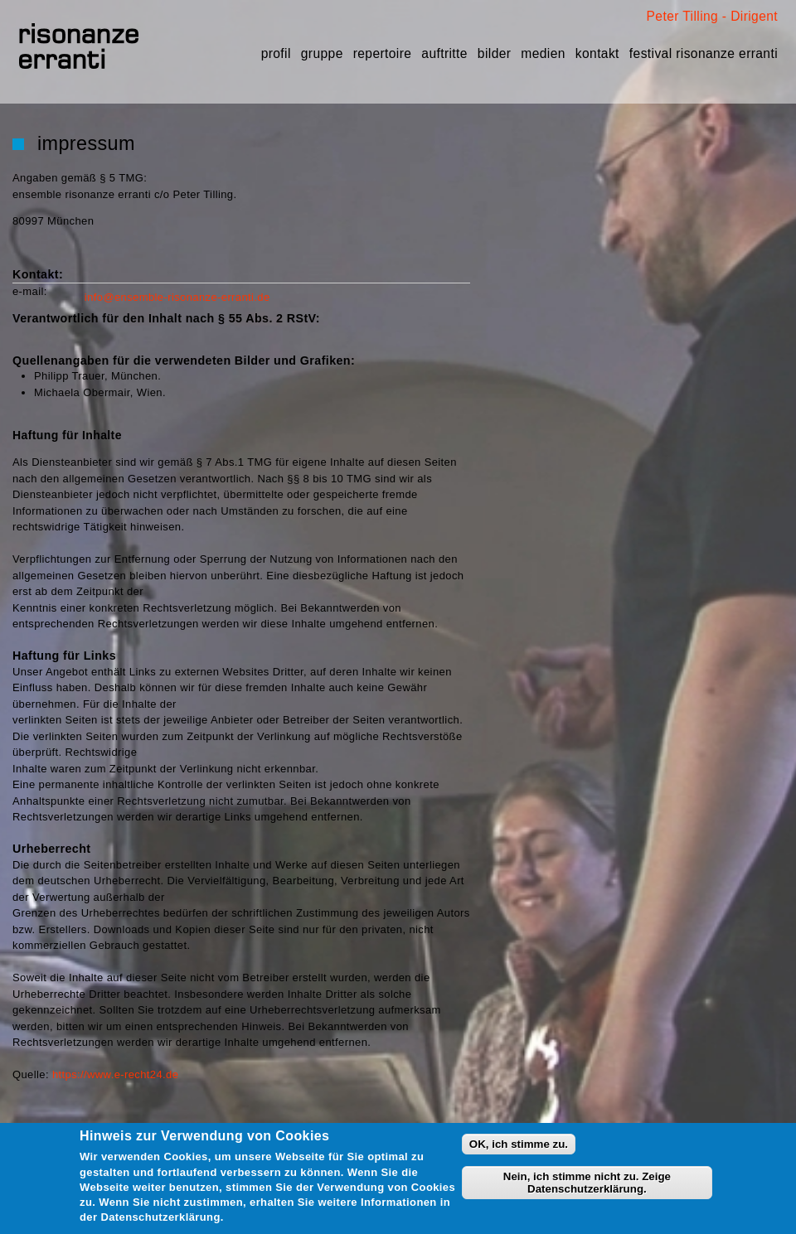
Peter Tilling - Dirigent (712, 16)
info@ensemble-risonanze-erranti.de (177, 297)
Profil (276, 53)
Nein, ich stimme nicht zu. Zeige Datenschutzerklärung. (587, 1182)
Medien (543, 53)
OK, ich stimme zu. (518, 1144)
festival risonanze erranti (703, 53)
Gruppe (322, 53)
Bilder (494, 53)
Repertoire (382, 53)
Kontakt (597, 53)
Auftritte (444, 53)
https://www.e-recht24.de (115, 1074)
